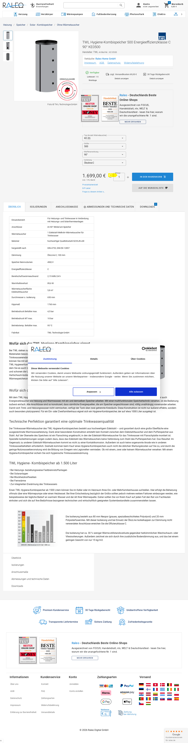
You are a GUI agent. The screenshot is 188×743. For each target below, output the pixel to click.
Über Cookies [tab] (138, 359)
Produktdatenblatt (90, 185)
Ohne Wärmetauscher (68, 24)
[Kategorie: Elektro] (158, 14)
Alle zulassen (136, 391)
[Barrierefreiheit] (41, 5)
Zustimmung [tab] (50, 359)
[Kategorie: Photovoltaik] (134, 14)
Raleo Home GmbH (105, 58)
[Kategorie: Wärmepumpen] (72, 14)
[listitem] (23, 684)
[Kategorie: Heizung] (20, 14)
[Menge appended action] (128, 177)
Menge (117, 173)
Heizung (7, 24)
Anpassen (94, 391)
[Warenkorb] (173, 5)
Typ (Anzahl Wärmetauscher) (95, 135)
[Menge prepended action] (110, 177)
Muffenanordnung (91, 152)
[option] (48, 558)
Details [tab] (94, 359)
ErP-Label (86, 188)
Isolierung (88, 160)
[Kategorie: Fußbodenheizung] (103, 14)
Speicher (20, 24)
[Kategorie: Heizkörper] (44, 14)
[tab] (14, 207)
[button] (147, 5)
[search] (90, 5)
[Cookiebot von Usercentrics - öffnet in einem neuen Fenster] (144, 349)
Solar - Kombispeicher (41, 24)
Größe (86, 144)
